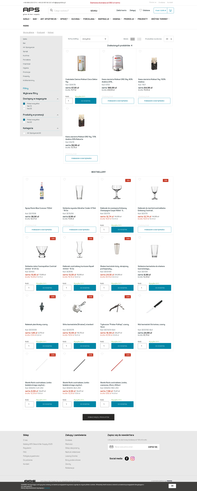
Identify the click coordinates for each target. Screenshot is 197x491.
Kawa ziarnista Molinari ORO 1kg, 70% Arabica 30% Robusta (80, 138)
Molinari (51, 32)
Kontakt (170, 2)
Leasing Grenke (71, 456)
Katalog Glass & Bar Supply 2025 (38, 444)
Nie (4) (29, 122)
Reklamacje (69, 468)
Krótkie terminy (159, 19)
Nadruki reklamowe (72, 452)
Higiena (116, 19)
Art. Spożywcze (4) (34, 133)
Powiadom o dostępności (118, 101)
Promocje (129, 19)
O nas (25, 440)
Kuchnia (75, 19)
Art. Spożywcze (48, 19)
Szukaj (94, 11)
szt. (164, 10)
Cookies (47, 488)
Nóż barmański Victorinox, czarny (151, 324)
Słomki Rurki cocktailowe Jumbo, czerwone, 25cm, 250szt (113, 384)
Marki (26, 26)
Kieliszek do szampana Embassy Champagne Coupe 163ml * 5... (113, 209)
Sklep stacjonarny (72, 448)
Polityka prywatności (31, 456)
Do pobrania (27, 460)
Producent (41, 32)
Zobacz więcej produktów (98, 417)
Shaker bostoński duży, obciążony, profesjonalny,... (114, 267)
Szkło (26, 19)
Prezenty (143, 19)
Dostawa (162, 2)
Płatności (69, 444)
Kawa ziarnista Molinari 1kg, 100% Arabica (151, 80)
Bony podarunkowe (73, 460)
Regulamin (27, 448)
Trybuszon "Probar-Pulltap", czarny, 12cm (114, 325)
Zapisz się (152, 447)
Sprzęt (64, 19)
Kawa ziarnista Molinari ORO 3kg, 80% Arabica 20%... (117, 80)
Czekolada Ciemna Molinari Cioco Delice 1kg (81, 80)
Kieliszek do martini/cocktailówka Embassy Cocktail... (151, 209)
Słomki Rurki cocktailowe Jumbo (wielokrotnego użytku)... (76, 384)
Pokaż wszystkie (33, 104)
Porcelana (88, 19)
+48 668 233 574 (30, 3)
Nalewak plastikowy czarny (36, 324)
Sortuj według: (73, 39)
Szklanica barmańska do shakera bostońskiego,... (151, 267)
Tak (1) (29, 106)
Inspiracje (103, 19)
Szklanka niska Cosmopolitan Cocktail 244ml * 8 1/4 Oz (40, 267)
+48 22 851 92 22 (44, 3)
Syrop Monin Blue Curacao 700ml (38, 208)
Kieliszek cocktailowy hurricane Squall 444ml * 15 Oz (78, 267)
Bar (35, 19)
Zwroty (68, 464)
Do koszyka (85, 101)
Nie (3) (29, 109)
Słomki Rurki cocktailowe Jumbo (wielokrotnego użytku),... (38, 384)
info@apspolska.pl (59, 3)
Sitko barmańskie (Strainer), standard (78, 324)
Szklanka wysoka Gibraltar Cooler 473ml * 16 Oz (79, 209)
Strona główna (28, 32)
